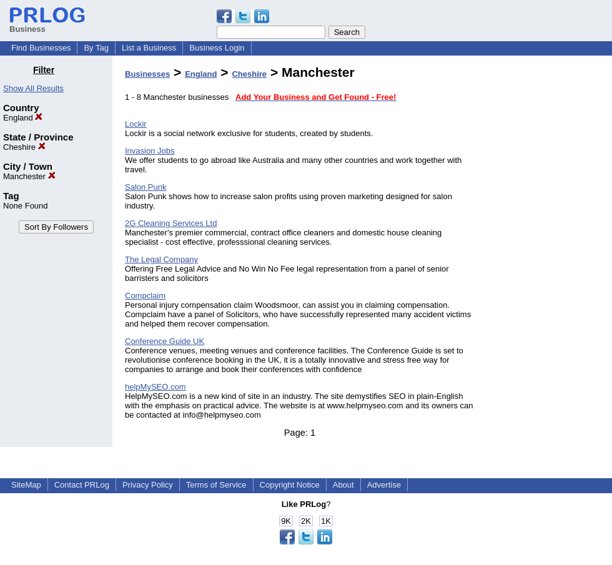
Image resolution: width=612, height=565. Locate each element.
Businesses (147, 74)
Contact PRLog (81, 484)
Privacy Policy (147, 484)
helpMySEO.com (155, 386)
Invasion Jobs (150, 150)
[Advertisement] (548, 252)
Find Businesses (41, 47)
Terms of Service (216, 484)
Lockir (136, 124)
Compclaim (145, 295)
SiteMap (26, 484)
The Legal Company (161, 259)
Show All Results (33, 88)
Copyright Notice (290, 484)
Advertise (384, 484)
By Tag (96, 47)
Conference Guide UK (164, 341)
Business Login (216, 47)
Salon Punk (146, 187)
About (343, 484)
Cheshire (24, 147)
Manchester (29, 176)
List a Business (149, 47)
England (22, 117)
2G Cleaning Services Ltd (171, 223)
